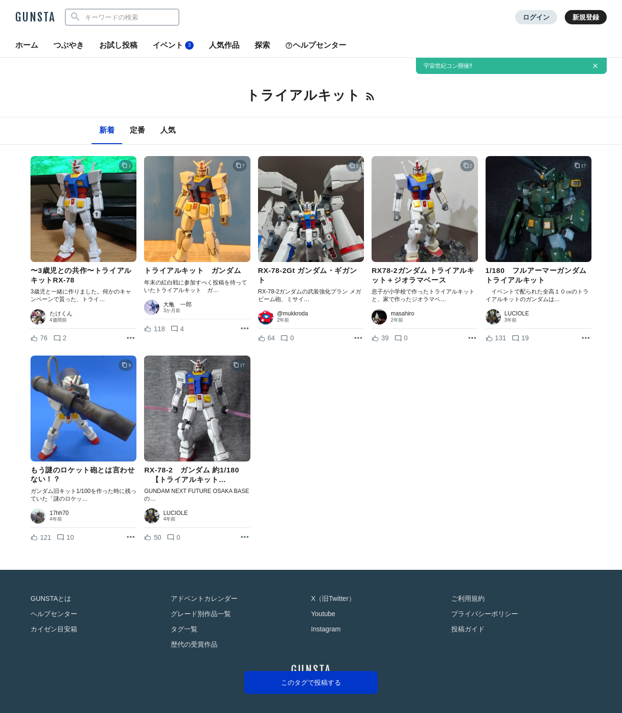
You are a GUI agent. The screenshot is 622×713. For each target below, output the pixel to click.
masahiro (402, 313)
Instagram (326, 629)
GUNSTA (35, 17)
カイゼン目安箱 (54, 629)
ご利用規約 (468, 598)
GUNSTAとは (51, 598)
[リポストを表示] (130, 338)
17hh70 (59, 513)
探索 (262, 45)
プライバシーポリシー (484, 614)
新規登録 (585, 17)
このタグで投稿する (311, 682)
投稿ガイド (468, 629)
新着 (106, 130)
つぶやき (68, 45)
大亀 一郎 (177, 304)
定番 (137, 130)
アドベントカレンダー (204, 598)
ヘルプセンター (315, 45)
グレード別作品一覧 (201, 614)
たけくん (61, 313)
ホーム (26, 45)
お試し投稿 (118, 45)
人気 (168, 130)
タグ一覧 (184, 629)
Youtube (323, 614)
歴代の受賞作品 (194, 644)
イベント (173, 45)
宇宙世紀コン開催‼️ (448, 66)
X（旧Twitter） (333, 598)
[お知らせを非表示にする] (595, 66)
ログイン (536, 17)
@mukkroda (292, 313)
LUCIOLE (517, 313)
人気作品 (224, 45)
